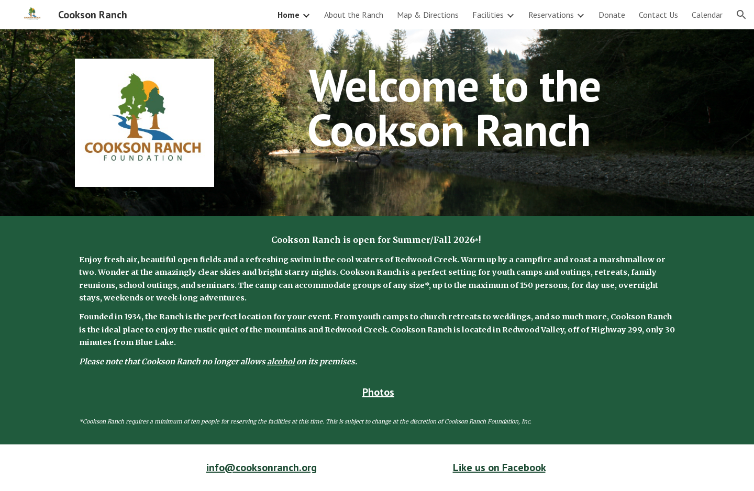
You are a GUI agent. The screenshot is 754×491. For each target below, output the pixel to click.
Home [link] (289, 14)
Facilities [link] (488, 14)
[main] (454, 108)
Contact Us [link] (658, 14)
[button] (741, 14)
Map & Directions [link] (428, 14)
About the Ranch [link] (353, 14)
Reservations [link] (551, 14)
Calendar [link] (707, 14)
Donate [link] (611, 14)
